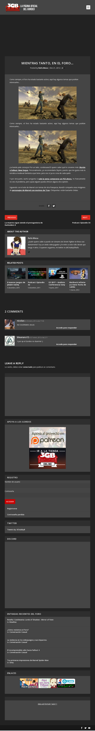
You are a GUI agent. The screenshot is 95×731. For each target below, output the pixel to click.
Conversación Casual (18, 632)
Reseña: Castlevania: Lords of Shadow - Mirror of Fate (30, 620)
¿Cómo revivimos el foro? (18, 630)
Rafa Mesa (43, 68)
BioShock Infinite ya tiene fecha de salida (77, 285)
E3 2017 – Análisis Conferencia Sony (57, 284)
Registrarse (12, 509)
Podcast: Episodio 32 (36, 284)
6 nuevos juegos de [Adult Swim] (16, 284)
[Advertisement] (47, 33)
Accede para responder (66, 328)
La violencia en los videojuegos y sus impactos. (27, 640)
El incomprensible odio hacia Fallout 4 (23, 650)
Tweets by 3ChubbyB (16, 530)
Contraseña (9, 492)
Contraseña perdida (15, 515)
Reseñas (13, 622)
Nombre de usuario (12, 482)
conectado (27, 367)
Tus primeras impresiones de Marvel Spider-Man (28, 661)
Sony (12, 663)
